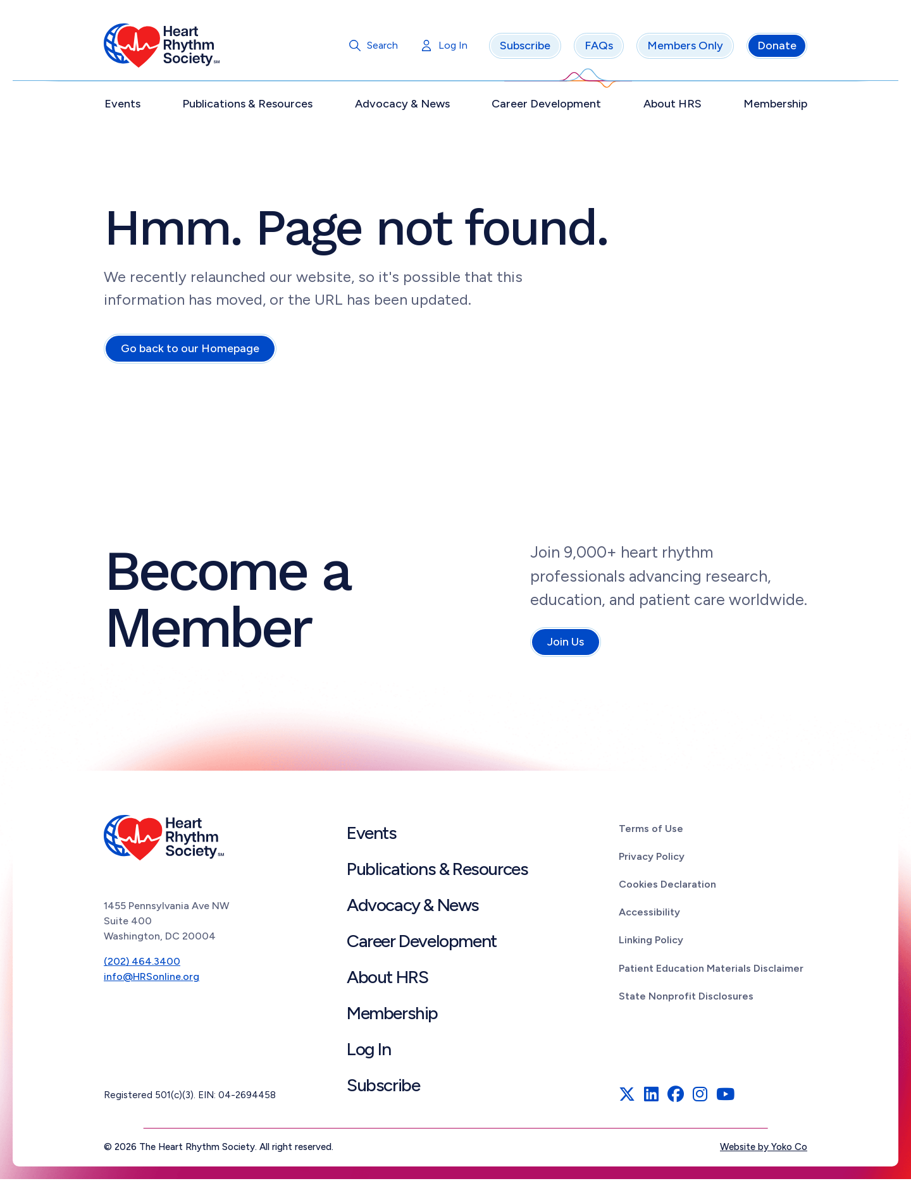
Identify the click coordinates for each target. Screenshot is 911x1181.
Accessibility (649, 914)
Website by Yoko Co (763, 1148)
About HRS (672, 106)
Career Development (546, 106)
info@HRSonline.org (151, 978)
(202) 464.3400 (142, 963)
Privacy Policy (652, 858)
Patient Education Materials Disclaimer (711, 970)
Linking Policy (651, 942)
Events (122, 106)
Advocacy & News (402, 106)
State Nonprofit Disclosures (686, 998)
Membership (775, 106)
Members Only (685, 47)
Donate (776, 47)
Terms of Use (651, 830)
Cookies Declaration (667, 886)
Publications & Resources (247, 106)
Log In (453, 47)
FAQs (599, 47)
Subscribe (525, 47)
